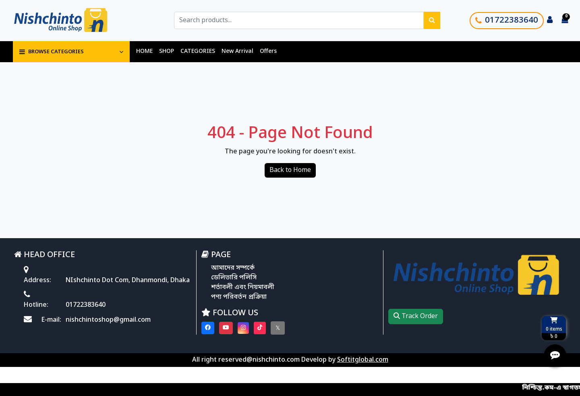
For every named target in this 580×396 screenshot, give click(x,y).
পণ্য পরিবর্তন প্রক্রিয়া (239, 297)
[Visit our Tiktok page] (260, 328)
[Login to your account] (550, 21)
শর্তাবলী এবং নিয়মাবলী (242, 287)
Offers (268, 51)
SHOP (166, 51)
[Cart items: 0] (564, 20)
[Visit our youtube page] (226, 328)
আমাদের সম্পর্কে (233, 268)
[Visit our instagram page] (243, 328)
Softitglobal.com (362, 360)
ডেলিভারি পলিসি (234, 277)
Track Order (416, 316)
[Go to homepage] (69, 20)
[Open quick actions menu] (555, 355)
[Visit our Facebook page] (207, 328)
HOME (144, 51)
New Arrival (237, 51)
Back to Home (290, 170)
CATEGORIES (197, 51)
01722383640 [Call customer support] (506, 20)
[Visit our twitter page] (278, 328)
